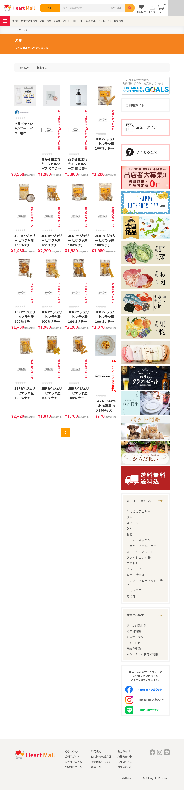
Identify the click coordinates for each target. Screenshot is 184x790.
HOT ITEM (77, 21)
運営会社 (96, 767)
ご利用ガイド (135, 105)
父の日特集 (45, 21)
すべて (15, 21)
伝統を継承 (90, 21)
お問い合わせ (124, 767)
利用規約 (96, 751)
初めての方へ (72, 751)
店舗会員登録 (124, 756)
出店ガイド (123, 751)
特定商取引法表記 (101, 762)
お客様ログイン (73, 767)
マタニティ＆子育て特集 (110, 21)
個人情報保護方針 (101, 756)
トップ (17, 29)
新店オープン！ (61, 21)
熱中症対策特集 (29, 21)
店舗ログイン (124, 762)
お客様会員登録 (73, 762)
